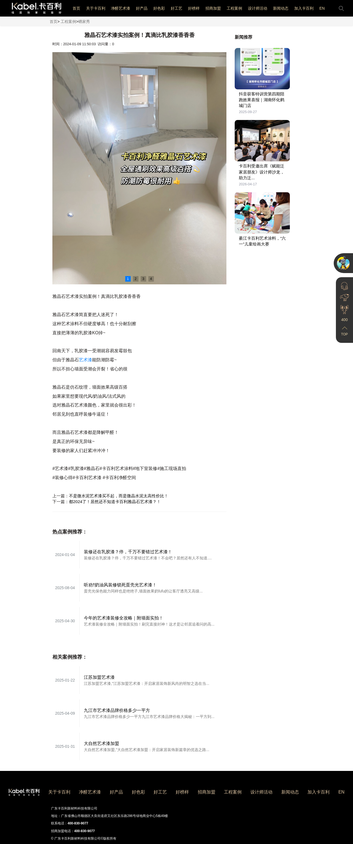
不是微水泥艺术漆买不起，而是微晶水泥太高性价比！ (118, 495)
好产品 (142, 8)
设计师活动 (257, 8)
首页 (76, 8)
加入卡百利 (304, 8)
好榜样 (194, 8)
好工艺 (176, 8)
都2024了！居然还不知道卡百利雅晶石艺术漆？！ (115, 501)
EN (322, 8)
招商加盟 (213, 8)
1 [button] (128, 279)
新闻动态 (280, 8)
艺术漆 (85, 359)
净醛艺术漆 (120, 8)
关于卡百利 (95, 8)
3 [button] (143, 279)
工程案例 (234, 8)
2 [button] (136, 279)
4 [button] (151, 279)
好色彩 (159, 8)
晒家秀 (84, 21)
